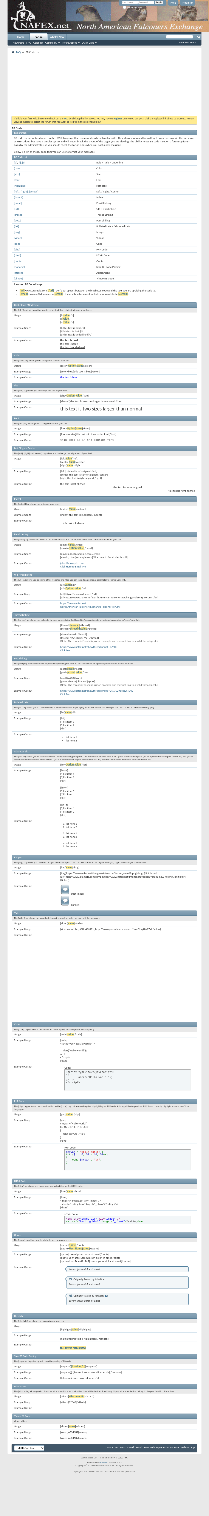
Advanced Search (187, 42)
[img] (17, 232)
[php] (17, 249)
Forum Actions (69, 42)
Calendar (38, 42)
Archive (185, 1447)
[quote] (18, 261)
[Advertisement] (92, 85)
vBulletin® (104, 1462)
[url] (16, 208)
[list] (16, 226)
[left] (16, 191)
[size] (17, 174)
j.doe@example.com (72, 563)
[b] (15, 162)
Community (51, 42)
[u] (23, 162)
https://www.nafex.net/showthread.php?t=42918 (88, 646)
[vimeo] (18, 278)
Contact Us (112, 1447)
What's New (57, 37)
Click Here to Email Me (73, 566)
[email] (18, 203)
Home (20, 37)
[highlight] (20, 185)
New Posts (18, 42)
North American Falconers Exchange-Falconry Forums (90, 606)
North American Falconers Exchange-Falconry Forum (149, 1447)
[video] (18, 237)
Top (193, 1447)
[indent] (18, 197)
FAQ (28, 42)
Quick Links (88, 42)
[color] (18, 168)
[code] (17, 243)
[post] (17, 220)
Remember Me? (132, 7)
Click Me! (65, 650)
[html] (17, 255)
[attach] (18, 272)
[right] (24, 191)
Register (188, 2)
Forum (38, 37)
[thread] (18, 214)
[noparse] (19, 266)
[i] (20, 162)
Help (173, 2)
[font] (17, 179)
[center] (33, 191)
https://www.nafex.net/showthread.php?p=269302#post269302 (96, 690)
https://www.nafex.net (73, 603)
